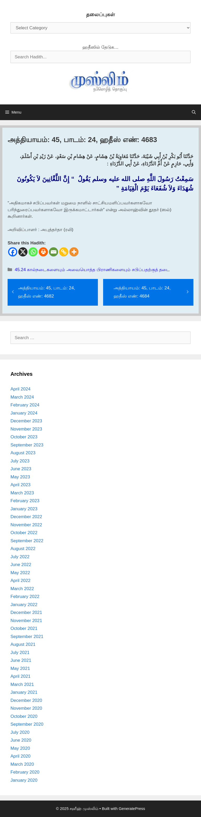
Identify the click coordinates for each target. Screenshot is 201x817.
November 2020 (26, 708)
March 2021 (22, 684)
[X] (22, 251)
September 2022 (26, 540)
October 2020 (23, 716)
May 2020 (20, 748)
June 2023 (20, 468)
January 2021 (23, 692)
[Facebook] (12, 251)
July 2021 (20, 652)
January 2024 (23, 413)
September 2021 (26, 636)
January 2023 (23, 508)
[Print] (43, 251)
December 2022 (26, 516)
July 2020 (20, 732)
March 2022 (22, 588)
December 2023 (26, 420)
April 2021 (20, 676)
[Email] (53, 251)
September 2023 (26, 445)
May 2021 (20, 668)
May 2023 (20, 476)
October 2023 (23, 436)
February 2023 (25, 500)
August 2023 (22, 452)
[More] (74, 251)
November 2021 (26, 620)
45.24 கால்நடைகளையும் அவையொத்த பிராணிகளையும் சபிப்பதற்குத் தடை (92, 269)
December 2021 (26, 612)
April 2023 (20, 484)
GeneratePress (132, 808)
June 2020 (20, 740)
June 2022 (20, 564)
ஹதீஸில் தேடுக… (100, 47)
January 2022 (23, 604)
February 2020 (25, 772)
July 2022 (20, 556)
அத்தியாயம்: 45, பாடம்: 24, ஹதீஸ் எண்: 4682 (46, 292)
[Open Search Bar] (194, 112)
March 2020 (22, 764)
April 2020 (20, 756)
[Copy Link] (63, 251)
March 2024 (22, 397)
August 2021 (22, 644)
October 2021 (23, 628)
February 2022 (25, 596)
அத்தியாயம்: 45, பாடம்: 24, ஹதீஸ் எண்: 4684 (142, 292)
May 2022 (20, 572)
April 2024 (20, 389)
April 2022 (20, 580)
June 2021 (20, 660)
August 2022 (22, 548)
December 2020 (26, 700)
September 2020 (26, 724)
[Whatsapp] (33, 251)
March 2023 (22, 492)
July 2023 (20, 460)
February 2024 (25, 404)
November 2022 (26, 524)
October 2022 (23, 532)
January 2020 (23, 780)
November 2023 (26, 429)
